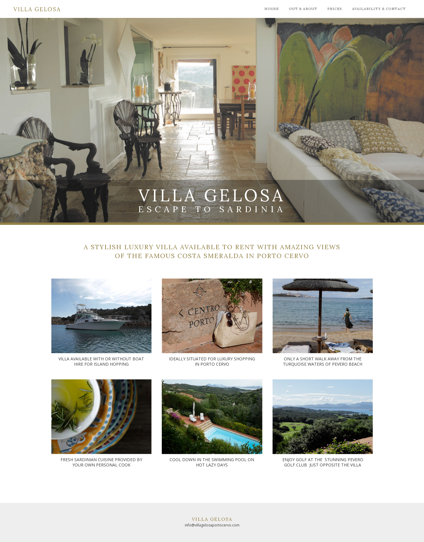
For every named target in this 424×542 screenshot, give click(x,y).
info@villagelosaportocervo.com (212, 525)
